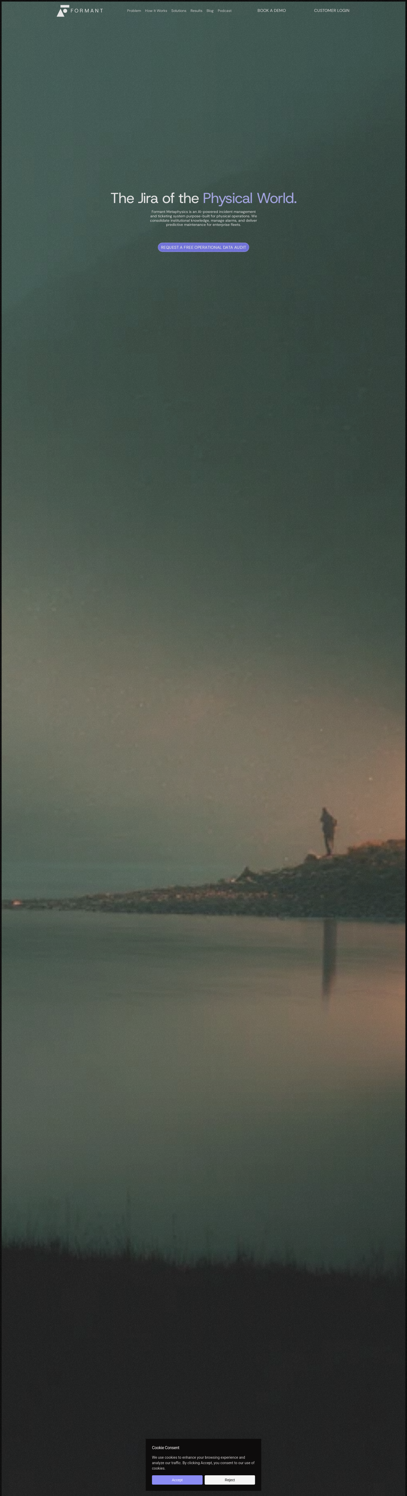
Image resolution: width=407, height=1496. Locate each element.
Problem (134, 10)
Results (196, 10)
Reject (230, 1480)
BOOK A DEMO (271, 10)
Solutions (178, 10)
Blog (210, 10)
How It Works (156, 10)
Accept (177, 1480)
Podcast (225, 10)
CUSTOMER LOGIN (331, 10)
